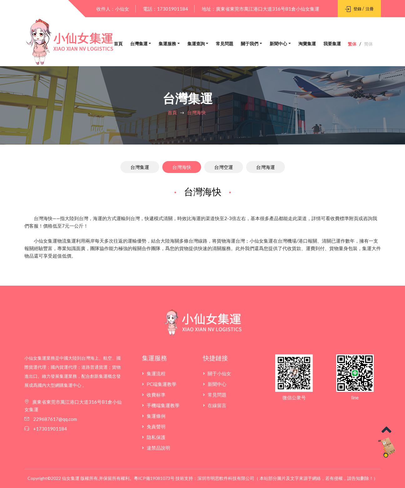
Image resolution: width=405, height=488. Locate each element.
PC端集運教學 (161, 384)
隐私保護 (156, 437)
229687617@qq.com (54, 419)
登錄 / (355, 8)
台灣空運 (223, 167)
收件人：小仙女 (112, 9)
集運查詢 (196, 44)
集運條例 (156, 416)
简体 (368, 44)
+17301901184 (50, 428)
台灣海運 (265, 167)
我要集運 (332, 44)
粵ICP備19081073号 (154, 478)
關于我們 (249, 44)
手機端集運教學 (163, 405)
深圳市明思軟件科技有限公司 (225, 478)
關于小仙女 (219, 373)
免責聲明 (156, 426)
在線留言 (217, 405)
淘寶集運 (307, 44)
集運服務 (167, 44)
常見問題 (224, 44)
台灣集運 (139, 44)
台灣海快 (196, 112)
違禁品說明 (158, 448)
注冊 (370, 8)
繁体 (352, 44)
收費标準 (156, 394)
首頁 (118, 44)
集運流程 (156, 373)
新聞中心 (278, 44)
